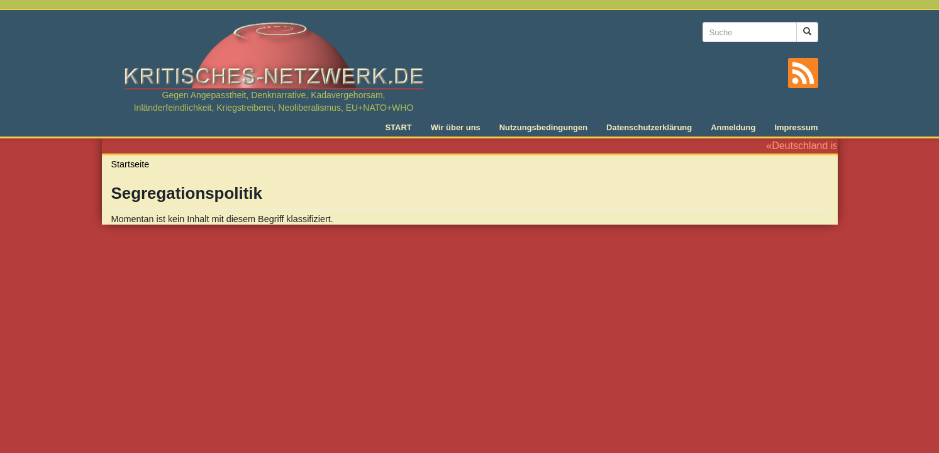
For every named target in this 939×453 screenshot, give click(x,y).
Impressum (796, 127)
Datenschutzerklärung (649, 127)
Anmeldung (733, 127)
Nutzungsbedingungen (543, 127)
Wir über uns (456, 127)
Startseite (130, 164)
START (398, 127)
